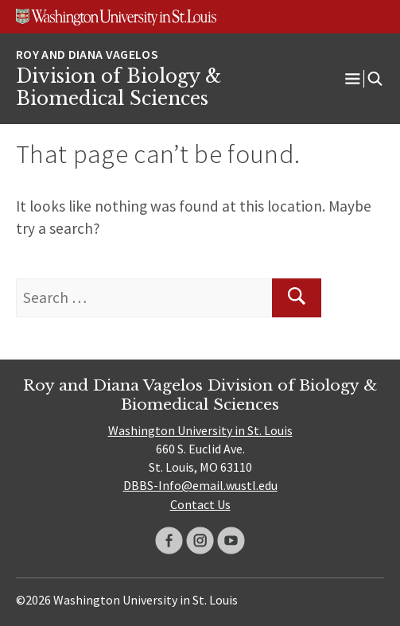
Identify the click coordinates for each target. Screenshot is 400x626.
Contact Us (200, 504)
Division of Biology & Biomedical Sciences (118, 87)
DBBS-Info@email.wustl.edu (200, 485)
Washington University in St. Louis (200, 430)
